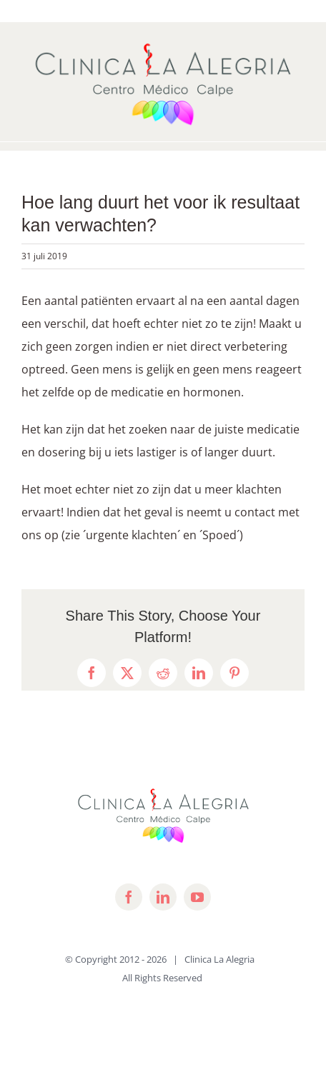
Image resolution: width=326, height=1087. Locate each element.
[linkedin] (163, 897)
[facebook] (128, 897)
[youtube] (197, 897)
